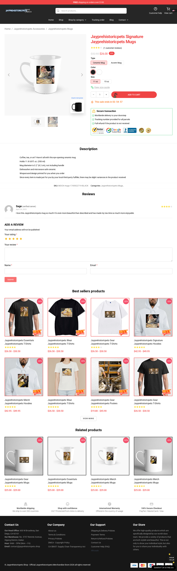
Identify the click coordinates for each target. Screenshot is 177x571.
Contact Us (96, 542)
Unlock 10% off (171, 559)
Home (8, 29)
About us (52, 531)
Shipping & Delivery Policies (103, 531)
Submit (10, 279)
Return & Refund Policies (102, 538)
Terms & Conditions (56, 535)
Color (93, 67)
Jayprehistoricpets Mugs (60, 29)
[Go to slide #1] (38, 122)
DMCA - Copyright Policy (59, 542)
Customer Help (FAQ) (100, 546)
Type (93, 58)
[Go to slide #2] (53, 122)
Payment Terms (98, 535)
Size (93, 77)
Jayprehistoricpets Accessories (29, 29)
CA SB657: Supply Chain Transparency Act (66, 546)
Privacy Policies (55, 538)
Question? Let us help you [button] (164, 568)
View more (88, 419)
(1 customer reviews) (112, 48)
